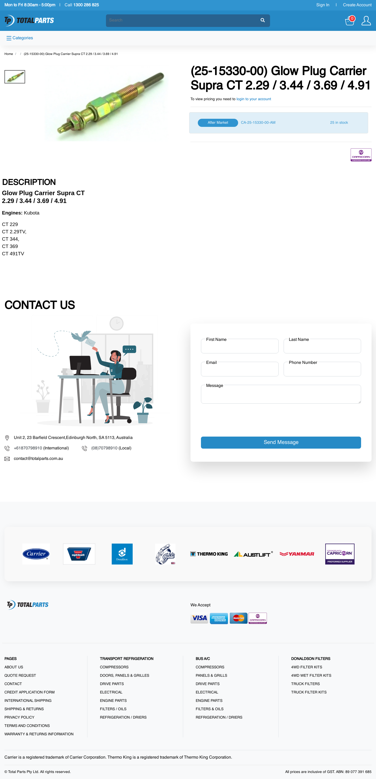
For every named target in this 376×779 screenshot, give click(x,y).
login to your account (254, 99)
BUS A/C (203, 659)
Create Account (357, 5)
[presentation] (240, 418)
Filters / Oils (113, 709)
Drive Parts (112, 684)
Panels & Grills (211, 676)
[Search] (183, 20)
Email (211, 363)
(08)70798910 (104, 448)
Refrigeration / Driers (123, 717)
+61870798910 (28, 448)
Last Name (299, 340)
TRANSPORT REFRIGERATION (126, 659)
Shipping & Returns (24, 709)
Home (8, 54)
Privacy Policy (19, 717)
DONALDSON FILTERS (310, 659)
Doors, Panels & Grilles (124, 676)
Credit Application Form (29, 692)
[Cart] (350, 20)
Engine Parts (113, 701)
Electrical (111, 692)
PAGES (10, 659)
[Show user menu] (366, 20)
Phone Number (303, 363)
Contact (13, 684)
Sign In (322, 5)
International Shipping (28, 701)
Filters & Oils (209, 709)
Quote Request (20, 676)
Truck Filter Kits (309, 692)
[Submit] (263, 21)
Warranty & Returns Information (39, 734)
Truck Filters (305, 684)
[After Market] (278, 122)
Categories (20, 38)
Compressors (114, 667)
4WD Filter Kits (306, 667)
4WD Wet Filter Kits (311, 676)
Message (214, 386)
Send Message (281, 442)
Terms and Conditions (27, 726)
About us (13, 667)
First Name (216, 340)
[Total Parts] (29, 21)
